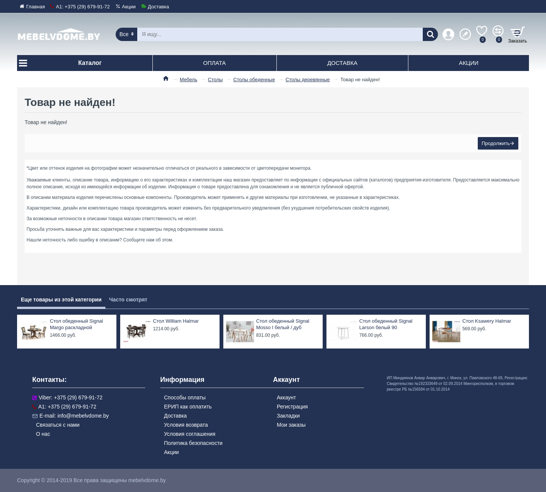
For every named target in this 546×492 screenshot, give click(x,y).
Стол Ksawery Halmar (486, 321)
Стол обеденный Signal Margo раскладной (76, 324)
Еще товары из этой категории (61, 299)
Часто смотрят (128, 299)
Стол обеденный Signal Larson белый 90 (385, 324)
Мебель (189, 79)
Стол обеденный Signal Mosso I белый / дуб (282, 324)
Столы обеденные (254, 79)
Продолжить (495, 144)
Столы (215, 79)
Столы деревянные (308, 79)
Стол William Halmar (176, 321)
